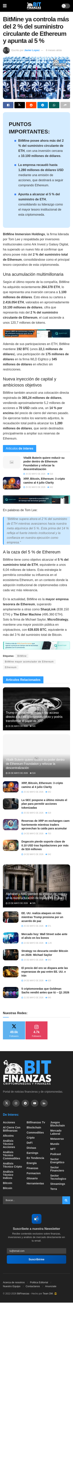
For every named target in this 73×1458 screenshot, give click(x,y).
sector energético (57, 1161)
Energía (32, 1163)
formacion (34, 1173)
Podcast (55, 1154)
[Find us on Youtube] (34, 1103)
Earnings (32, 1152)
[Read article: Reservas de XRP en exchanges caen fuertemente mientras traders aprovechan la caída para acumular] (10, 824)
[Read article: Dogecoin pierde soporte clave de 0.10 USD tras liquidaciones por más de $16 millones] (10, 845)
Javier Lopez (32, 50)
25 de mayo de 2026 (34, 487)
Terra (53, 1188)
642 (50, 487)
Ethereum (11, 667)
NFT (52, 1149)
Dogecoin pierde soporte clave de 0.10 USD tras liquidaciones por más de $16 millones (45, 845)
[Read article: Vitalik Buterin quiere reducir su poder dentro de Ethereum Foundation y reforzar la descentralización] (11, 462)
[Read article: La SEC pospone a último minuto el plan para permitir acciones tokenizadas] (10, 803)
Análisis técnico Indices (8, 1175)
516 (50, 474)
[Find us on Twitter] (6, 1103)
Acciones (9, 1122)
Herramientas (35, 1183)
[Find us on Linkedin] (44, 1103)
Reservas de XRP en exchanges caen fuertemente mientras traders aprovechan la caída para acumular (45, 824)
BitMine (21, 656)
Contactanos (33, 1286)
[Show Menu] (5, 6)
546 (32, 726)
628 (48, 981)
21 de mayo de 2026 (32, 998)
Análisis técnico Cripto (12, 1165)
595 (32, 903)
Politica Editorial (39, 1282)
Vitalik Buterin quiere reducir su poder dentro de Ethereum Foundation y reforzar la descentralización (35, 764)
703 (48, 834)
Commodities (35, 1132)
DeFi (30, 1142)
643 (48, 960)
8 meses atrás (54, 50)
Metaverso (57, 1138)
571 (48, 926)
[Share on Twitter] (19, 105)
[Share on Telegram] (42, 105)
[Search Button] (66, 1200)
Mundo (54, 1143)
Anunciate (50, 1286)
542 (48, 854)
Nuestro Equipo (11, 1286)
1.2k (48, 943)
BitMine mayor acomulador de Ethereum (29, 661)
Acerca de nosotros (14, 1282)
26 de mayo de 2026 (34, 474)
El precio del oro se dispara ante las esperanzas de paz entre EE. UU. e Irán (44, 971)
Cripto (31, 1137)
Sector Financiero (57, 1169)
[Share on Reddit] (31, 105)
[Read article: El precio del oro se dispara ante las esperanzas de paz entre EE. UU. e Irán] (10, 971)
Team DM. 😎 (50, 1293)
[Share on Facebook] (8, 105)
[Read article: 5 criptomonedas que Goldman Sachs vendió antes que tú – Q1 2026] (10, 992)
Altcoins (8, 1135)
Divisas (31, 1147)
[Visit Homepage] (34, 6)
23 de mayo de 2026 (17, 903)
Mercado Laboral (56, 1132)
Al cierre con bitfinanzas (11, 1129)
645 (48, 998)
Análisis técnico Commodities (11, 1155)
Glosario (32, 1178)
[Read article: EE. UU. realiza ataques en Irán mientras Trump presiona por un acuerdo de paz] (10, 917)
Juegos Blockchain (57, 1124)
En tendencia (35, 1158)
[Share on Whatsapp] (54, 105)
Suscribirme (36, 1259)
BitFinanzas (23, 1293)
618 (48, 813)
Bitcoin (7, 1183)
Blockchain (34, 1127)
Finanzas (32, 1168)
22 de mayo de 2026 (32, 943)
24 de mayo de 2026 (32, 834)
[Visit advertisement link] (36, 333)
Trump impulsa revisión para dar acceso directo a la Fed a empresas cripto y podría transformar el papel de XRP (34, 717)
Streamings (57, 1183)
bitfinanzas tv (36, 1122)
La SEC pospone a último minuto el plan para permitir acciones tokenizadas (44, 803)
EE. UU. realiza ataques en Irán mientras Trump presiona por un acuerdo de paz (42, 917)
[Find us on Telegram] (25, 1103)
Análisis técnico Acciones (9, 1144)
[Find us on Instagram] (16, 1103)
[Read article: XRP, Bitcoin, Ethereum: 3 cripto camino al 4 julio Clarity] (11, 483)
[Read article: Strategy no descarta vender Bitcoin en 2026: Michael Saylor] (10, 954)
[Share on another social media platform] (65, 105)
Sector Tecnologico (58, 1177)
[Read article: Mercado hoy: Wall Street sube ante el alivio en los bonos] (10, 937)
